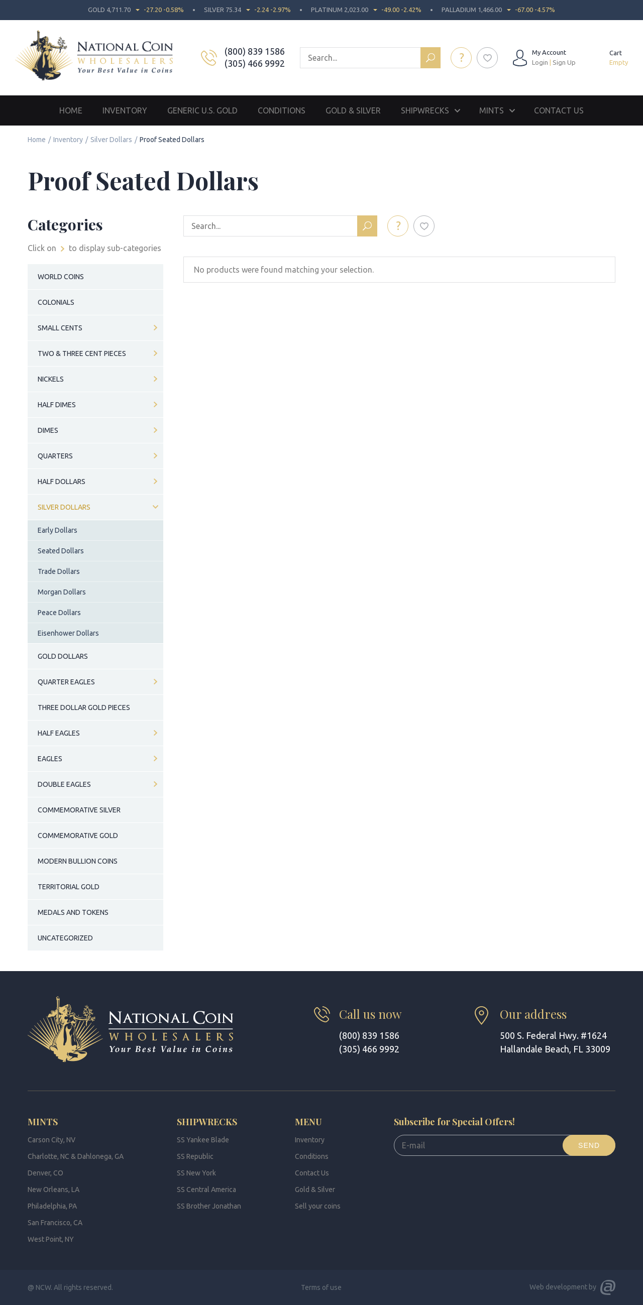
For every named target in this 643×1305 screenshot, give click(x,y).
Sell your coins (318, 1206)
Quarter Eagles (66, 682)
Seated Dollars (61, 551)
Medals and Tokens (73, 912)
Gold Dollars (63, 656)
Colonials (56, 302)
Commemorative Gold (78, 836)
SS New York (196, 1173)
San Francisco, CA (55, 1223)
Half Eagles (59, 733)
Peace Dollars (59, 613)
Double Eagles (64, 784)
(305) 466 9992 (256, 63)
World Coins (61, 277)
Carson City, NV (51, 1140)
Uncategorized (65, 938)
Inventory (124, 110)
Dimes (48, 430)
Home (70, 110)
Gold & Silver (353, 110)
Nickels (51, 379)
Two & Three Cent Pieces (82, 353)
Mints (491, 110)
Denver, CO (45, 1173)
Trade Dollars (59, 571)
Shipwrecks (425, 110)
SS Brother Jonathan (209, 1206)
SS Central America (206, 1189)
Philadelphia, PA (52, 1206)
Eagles (50, 759)
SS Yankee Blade (203, 1140)
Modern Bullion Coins (78, 861)
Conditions (281, 110)
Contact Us (559, 110)
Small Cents (60, 328)
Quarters (55, 456)
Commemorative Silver (79, 810)
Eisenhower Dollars (68, 633)
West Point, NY (51, 1239)
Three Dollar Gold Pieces (84, 707)
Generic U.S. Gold (202, 110)
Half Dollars (61, 482)
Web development (558, 1287)
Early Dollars (57, 530)
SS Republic (195, 1156)
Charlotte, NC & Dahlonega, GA (76, 1156)
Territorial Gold (68, 887)
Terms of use (321, 1287)
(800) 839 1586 (256, 51)
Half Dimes (57, 405)
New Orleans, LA (53, 1189)
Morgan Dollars (62, 592)
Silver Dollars (111, 140)
